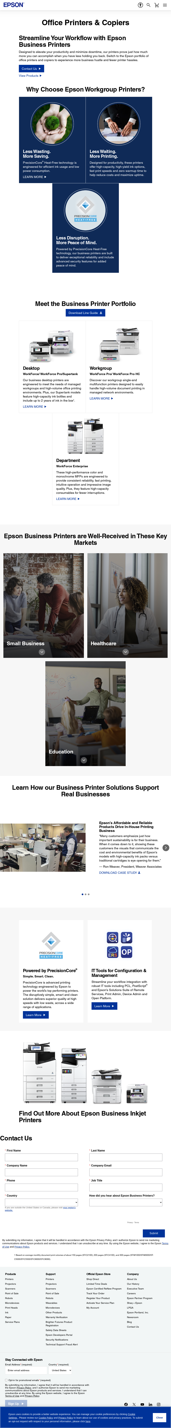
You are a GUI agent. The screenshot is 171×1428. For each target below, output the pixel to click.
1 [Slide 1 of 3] (82, 894)
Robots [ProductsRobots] (9, 1298)
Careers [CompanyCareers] (131, 1293)
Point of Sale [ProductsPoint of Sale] (12, 1293)
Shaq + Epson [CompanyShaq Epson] (134, 1303)
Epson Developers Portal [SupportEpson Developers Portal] (59, 1335)
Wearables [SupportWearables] (51, 1303)
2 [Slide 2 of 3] (85, 894)
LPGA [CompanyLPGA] (130, 1307)
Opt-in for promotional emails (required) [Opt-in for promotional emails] (29, 1380)
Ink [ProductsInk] (6, 1312)
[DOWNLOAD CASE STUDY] (120, 872)
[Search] (148, 5)
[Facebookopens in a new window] (126, 1404)
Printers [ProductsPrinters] (9, 1279)
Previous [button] (5, 847)
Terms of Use (12, 1395)
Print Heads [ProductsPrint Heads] (11, 1307)
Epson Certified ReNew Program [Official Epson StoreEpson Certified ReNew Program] (104, 1288)
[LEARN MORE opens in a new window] (35, 177)
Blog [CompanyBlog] (129, 1322)
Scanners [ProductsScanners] (10, 1288)
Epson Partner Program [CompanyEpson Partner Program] (139, 1298)
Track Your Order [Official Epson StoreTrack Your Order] (95, 1293)
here (88, 1421)
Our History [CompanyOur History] (133, 1284)
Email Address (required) (18, 1364)
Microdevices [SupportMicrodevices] (53, 1307)
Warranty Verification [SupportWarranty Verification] (57, 1317)
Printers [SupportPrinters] (50, 1279)
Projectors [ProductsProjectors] (10, 1284)
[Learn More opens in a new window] (36, 1015)
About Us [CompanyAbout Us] (132, 1279)
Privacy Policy (24, 1387)
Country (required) (59, 1364)
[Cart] (156, 5)
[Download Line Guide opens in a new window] (85, 313)
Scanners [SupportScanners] (51, 1288)
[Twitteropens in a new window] (134, 1404)
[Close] (159, 1417)
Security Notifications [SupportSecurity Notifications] (57, 1339)
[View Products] (30, 75)
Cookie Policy (46, 1417)
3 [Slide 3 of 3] (88, 894)
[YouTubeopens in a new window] (142, 1404)
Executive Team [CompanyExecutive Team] (135, 1288)
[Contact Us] (31, 68)
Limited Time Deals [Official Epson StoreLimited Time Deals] (96, 1284)
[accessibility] (140, 5)
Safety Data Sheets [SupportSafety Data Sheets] (56, 1330)
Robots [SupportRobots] (49, 1298)
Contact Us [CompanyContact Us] (133, 1326)
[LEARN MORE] (35, 406)
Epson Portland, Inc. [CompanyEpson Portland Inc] (138, 1312)
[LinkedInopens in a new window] (150, 1404)
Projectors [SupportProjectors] (51, 1284)
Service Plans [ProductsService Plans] (12, 1322)
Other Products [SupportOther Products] (54, 1312)
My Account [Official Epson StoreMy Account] (92, 1307)
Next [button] (166, 847)
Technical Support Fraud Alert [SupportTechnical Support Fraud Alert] (62, 1344)
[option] (85, 848)
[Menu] (165, 5)
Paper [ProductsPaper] (8, 1317)
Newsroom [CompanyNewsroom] (133, 1317)
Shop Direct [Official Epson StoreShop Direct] (92, 1279)
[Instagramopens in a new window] (159, 1404)
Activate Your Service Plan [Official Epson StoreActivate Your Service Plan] (100, 1303)
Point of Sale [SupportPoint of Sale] (52, 1293)
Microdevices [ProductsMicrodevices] (12, 1303)
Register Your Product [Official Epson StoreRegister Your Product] (98, 1298)
